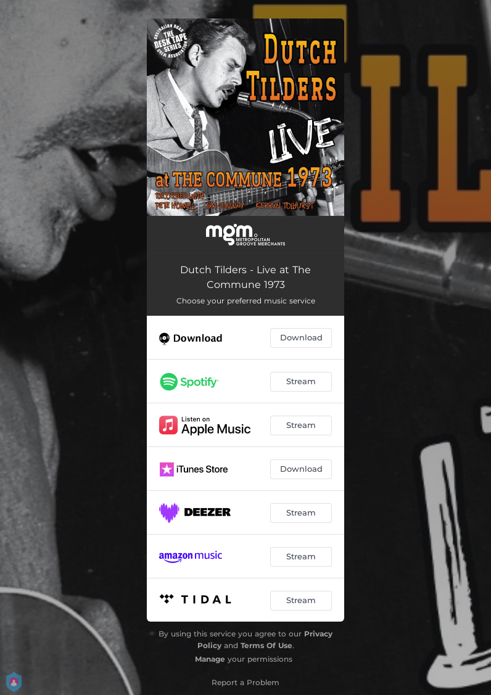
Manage (210, 659)
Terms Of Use (266, 645)
